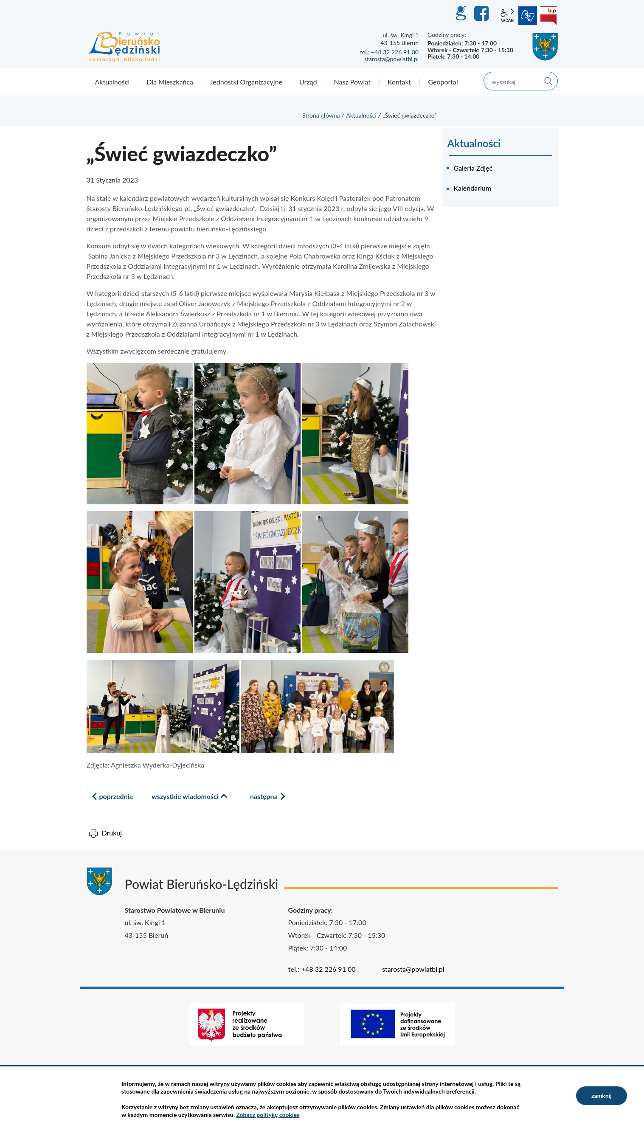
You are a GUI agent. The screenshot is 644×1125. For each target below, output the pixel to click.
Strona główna (321, 115)
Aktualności (361, 115)
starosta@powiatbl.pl (391, 59)
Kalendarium (472, 188)
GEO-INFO (460, 13)
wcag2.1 (507, 15)
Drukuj (112, 833)
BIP (548, 15)
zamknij (601, 1095)
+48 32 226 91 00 (395, 52)
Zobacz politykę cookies (267, 1114)
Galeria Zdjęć (473, 168)
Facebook (482, 13)
